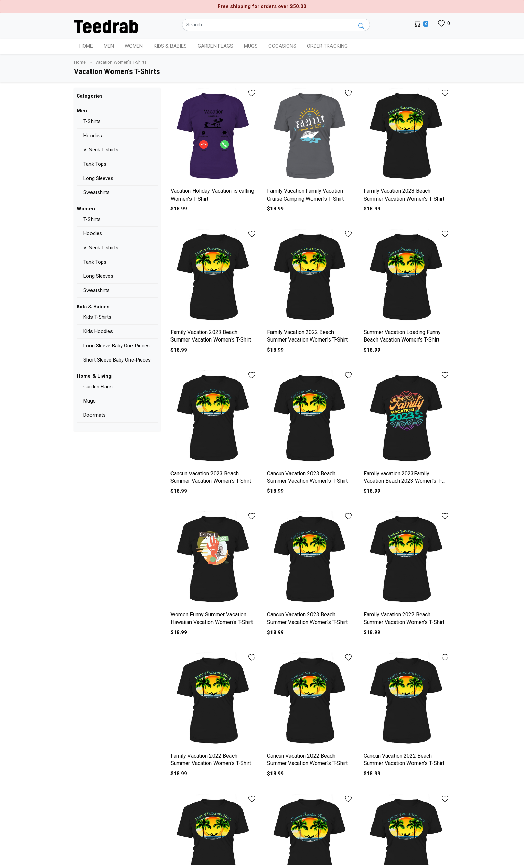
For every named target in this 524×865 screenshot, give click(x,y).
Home (86, 46)
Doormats (94, 415)
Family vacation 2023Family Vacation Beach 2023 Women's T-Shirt (403, 481)
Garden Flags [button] (215, 46)
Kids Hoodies (98, 331)
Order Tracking (327, 46)
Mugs (251, 46)
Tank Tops (94, 164)
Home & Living (94, 376)
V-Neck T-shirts (100, 150)
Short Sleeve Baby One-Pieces (117, 360)
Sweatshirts (96, 192)
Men (82, 111)
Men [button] (109, 46)
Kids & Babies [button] (170, 46)
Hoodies (92, 135)
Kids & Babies (93, 307)
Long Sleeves (98, 178)
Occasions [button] (282, 46)
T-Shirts (92, 121)
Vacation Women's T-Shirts (121, 62)
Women (86, 209)
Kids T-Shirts (97, 317)
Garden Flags (98, 387)
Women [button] (134, 46)
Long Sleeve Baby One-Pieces (116, 346)
